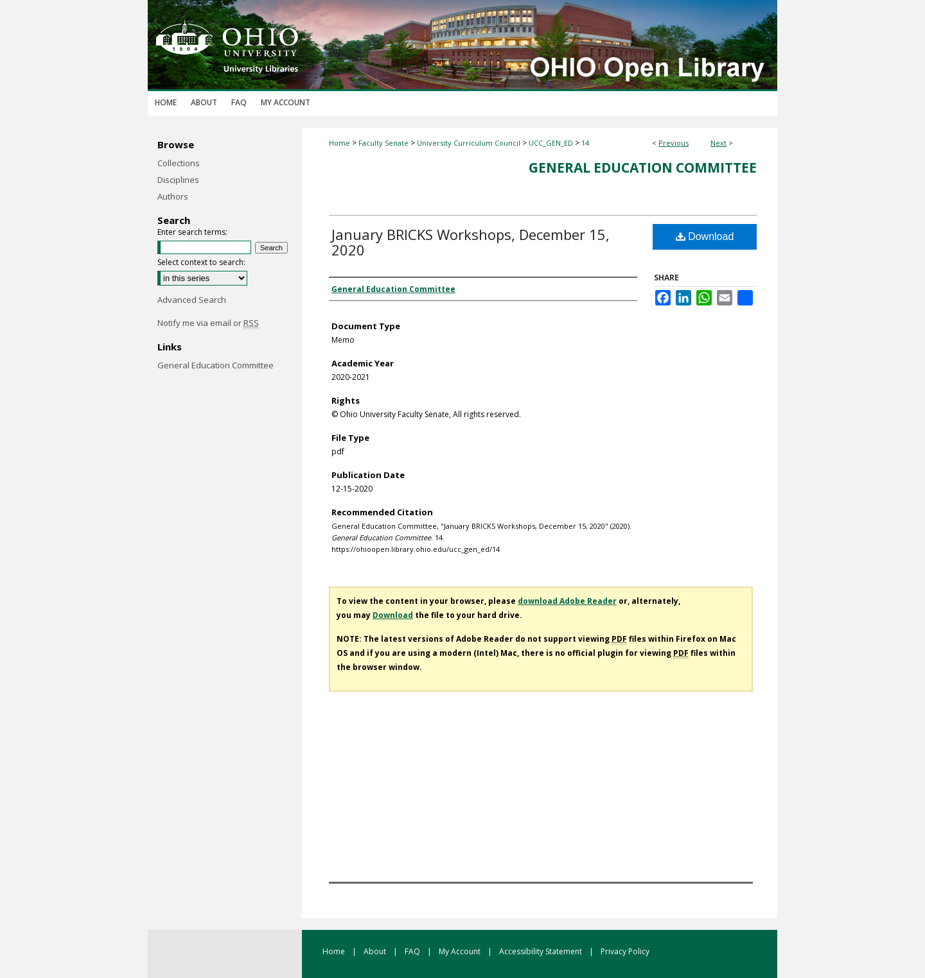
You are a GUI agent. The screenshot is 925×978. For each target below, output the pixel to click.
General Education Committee (643, 167)
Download (705, 236)
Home (339, 143)
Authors (172, 196)
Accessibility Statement (541, 951)
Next (718, 143)
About (376, 951)
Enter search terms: (192, 232)
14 (585, 143)
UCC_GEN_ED (551, 143)
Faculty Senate (383, 143)
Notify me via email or (208, 323)
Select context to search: (201, 262)
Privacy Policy (625, 951)
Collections (178, 163)
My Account (460, 951)
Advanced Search (191, 299)
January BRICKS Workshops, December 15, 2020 (470, 242)
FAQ (413, 951)
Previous (673, 143)
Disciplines (178, 179)
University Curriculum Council (468, 143)
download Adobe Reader (567, 601)
